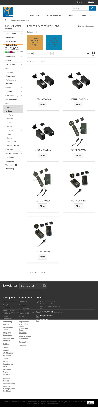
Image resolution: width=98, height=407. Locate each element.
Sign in (91, 2)
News (71, 15)
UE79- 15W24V (78, 201)
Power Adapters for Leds (11, 109)
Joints (7, 103)
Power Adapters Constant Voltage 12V (11, 136)
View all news (13, 208)
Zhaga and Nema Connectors (12, 51)
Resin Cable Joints (10, 66)
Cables (8, 88)
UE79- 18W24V (78, 150)
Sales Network (54, 15)
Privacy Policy (24, 342)
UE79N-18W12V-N (79, 99)
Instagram (44, 320)
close (90, 403)
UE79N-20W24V (43, 99)
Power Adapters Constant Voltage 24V (11, 120)
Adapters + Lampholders (10, 39)
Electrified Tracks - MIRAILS (12, 147)
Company (34, 15)
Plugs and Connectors (10, 74)
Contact (86, 15)
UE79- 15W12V (43, 251)
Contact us (23, 302)
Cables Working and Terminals (11, 97)
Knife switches (11, 45)
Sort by (30, 53)
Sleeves (8, 92)
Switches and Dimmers (10, 82)
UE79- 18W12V (43, 201)
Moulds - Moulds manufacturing (12, 155)
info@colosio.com (46, 316)
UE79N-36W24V (43, 150)
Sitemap (22, 345)
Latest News (11, 177)
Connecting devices (10, 58)
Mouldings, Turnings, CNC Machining (11, 165)
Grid (93, 53)
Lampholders (10, 33)
